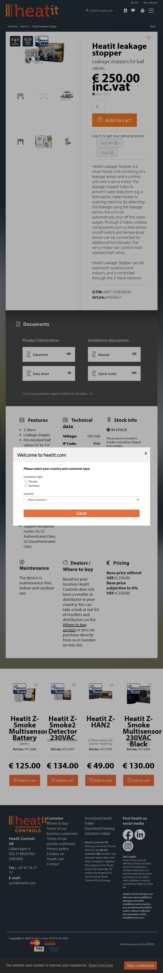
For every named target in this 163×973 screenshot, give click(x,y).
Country (29, 494)
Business (32, 486)
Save (81, 513)
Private (31, 481)
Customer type (33, 477)
